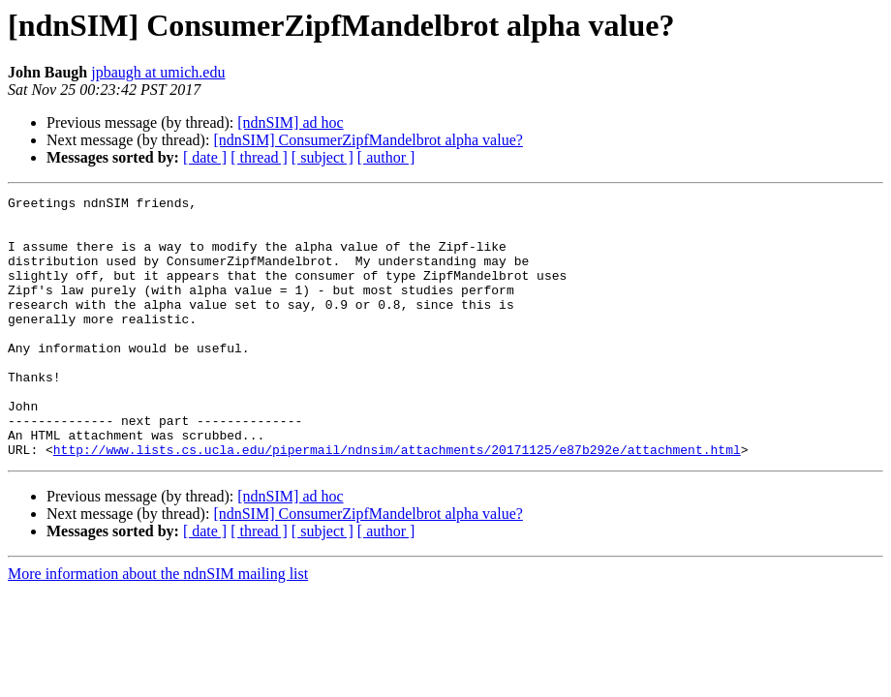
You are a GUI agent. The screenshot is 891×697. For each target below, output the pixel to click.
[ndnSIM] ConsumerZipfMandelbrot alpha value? (367, 140)
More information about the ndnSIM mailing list (158, 626)
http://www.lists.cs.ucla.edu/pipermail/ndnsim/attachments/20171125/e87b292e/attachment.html (397, 501)
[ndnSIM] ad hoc (290, 122)
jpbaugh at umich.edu (158, 72)
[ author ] (386, 157)
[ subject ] (322, 157)
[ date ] (205, 157)
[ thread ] (259, 157)
